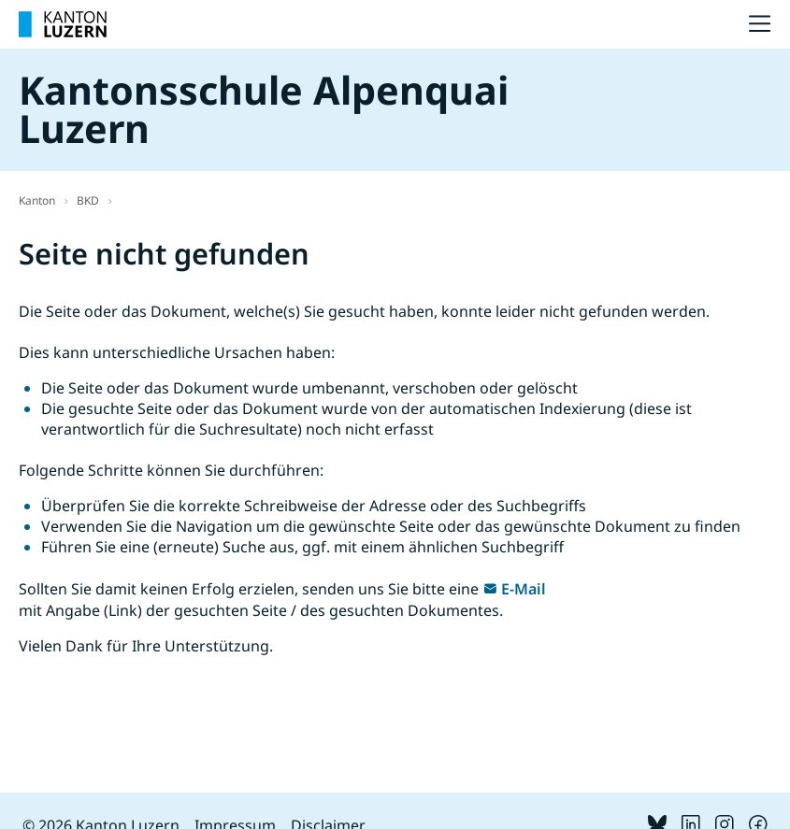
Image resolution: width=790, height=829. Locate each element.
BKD (88, 200)
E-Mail (523, 589)
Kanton (37, 200)
